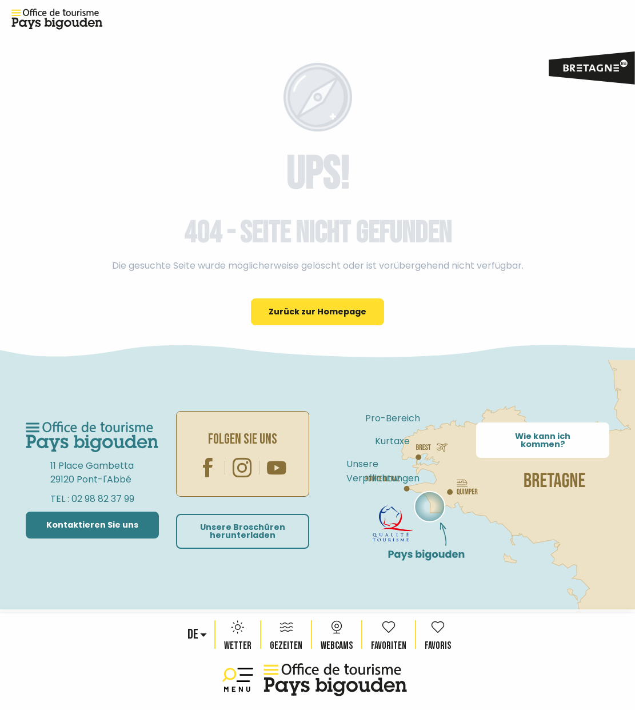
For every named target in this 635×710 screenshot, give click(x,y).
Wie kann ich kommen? (542, 440)
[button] (194, 634)
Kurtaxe (392, 441)
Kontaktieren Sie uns (92, 524)
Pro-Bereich (392, 418)
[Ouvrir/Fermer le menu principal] (240, 680)
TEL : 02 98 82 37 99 (92, 498)
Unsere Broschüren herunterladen (242, 531)
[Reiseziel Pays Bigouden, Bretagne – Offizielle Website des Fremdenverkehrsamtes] (57, 19)
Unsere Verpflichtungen (383, 471)
